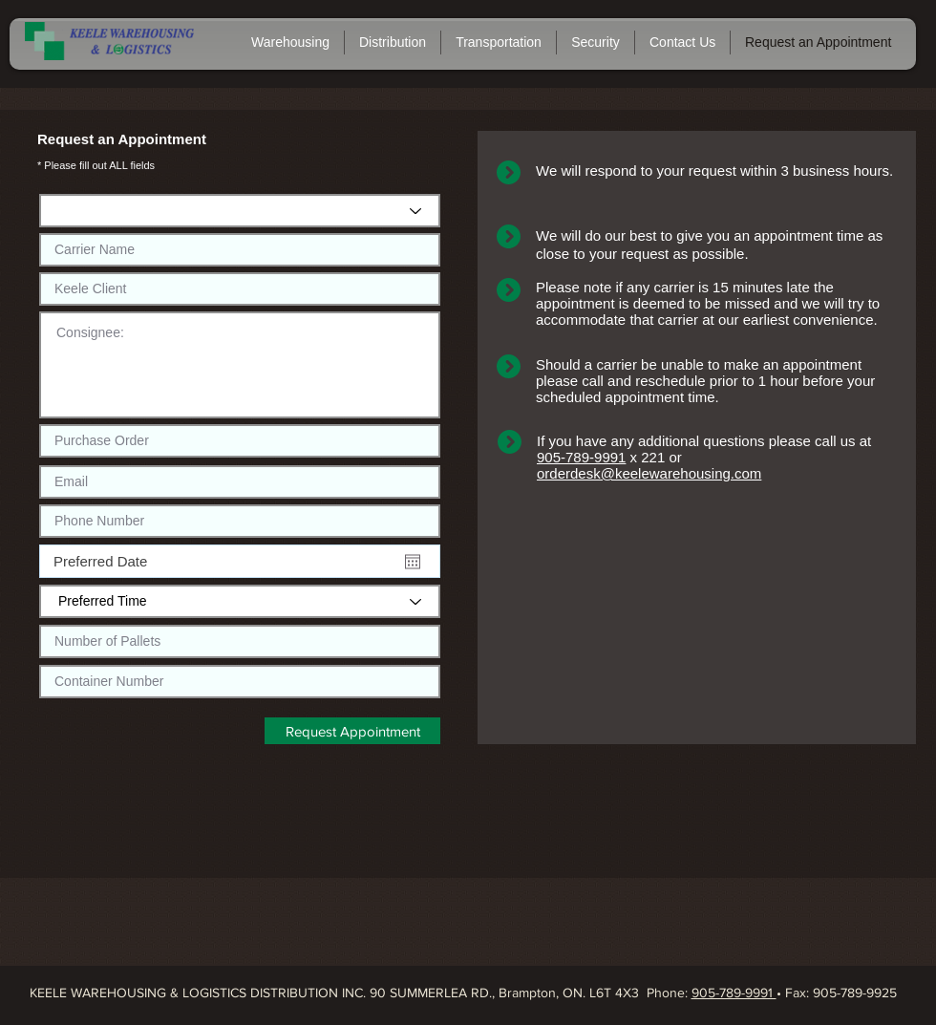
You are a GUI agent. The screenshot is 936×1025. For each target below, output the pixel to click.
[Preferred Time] (239, 601)
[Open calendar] (412, 561)
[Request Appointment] (352, 730)
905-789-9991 (581, 457)
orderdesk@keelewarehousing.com (649, 473)
